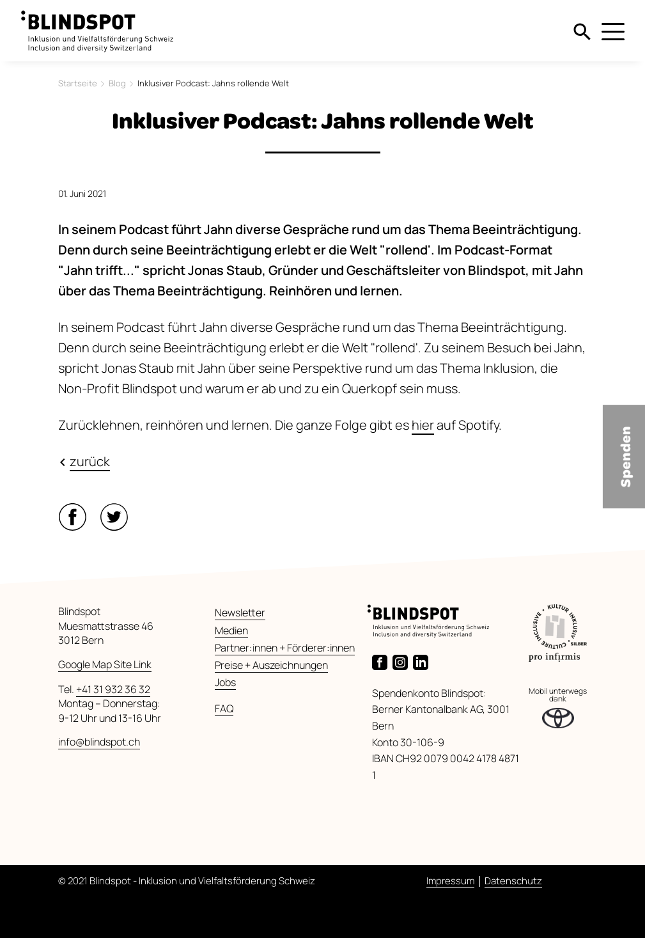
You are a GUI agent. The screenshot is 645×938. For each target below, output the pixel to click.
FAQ (224, 708)
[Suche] (582, 31)
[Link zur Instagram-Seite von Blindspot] (402, 661)
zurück (90, 461)
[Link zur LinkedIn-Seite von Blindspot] (423, 661)
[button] (74, 512)
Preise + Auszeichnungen (271, 665)
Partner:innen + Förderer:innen (285, 648)
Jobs (225, 682)
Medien (231, 630)
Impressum (450, 880)
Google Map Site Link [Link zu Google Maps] (105, 664)
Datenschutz (513, 880)
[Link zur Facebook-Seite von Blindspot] (382, 661)
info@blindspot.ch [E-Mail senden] (99, 742)
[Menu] (613, 33)
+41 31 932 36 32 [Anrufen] (113, 689)
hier (423, 425)
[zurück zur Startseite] (97, 25)
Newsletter (240, 613)
